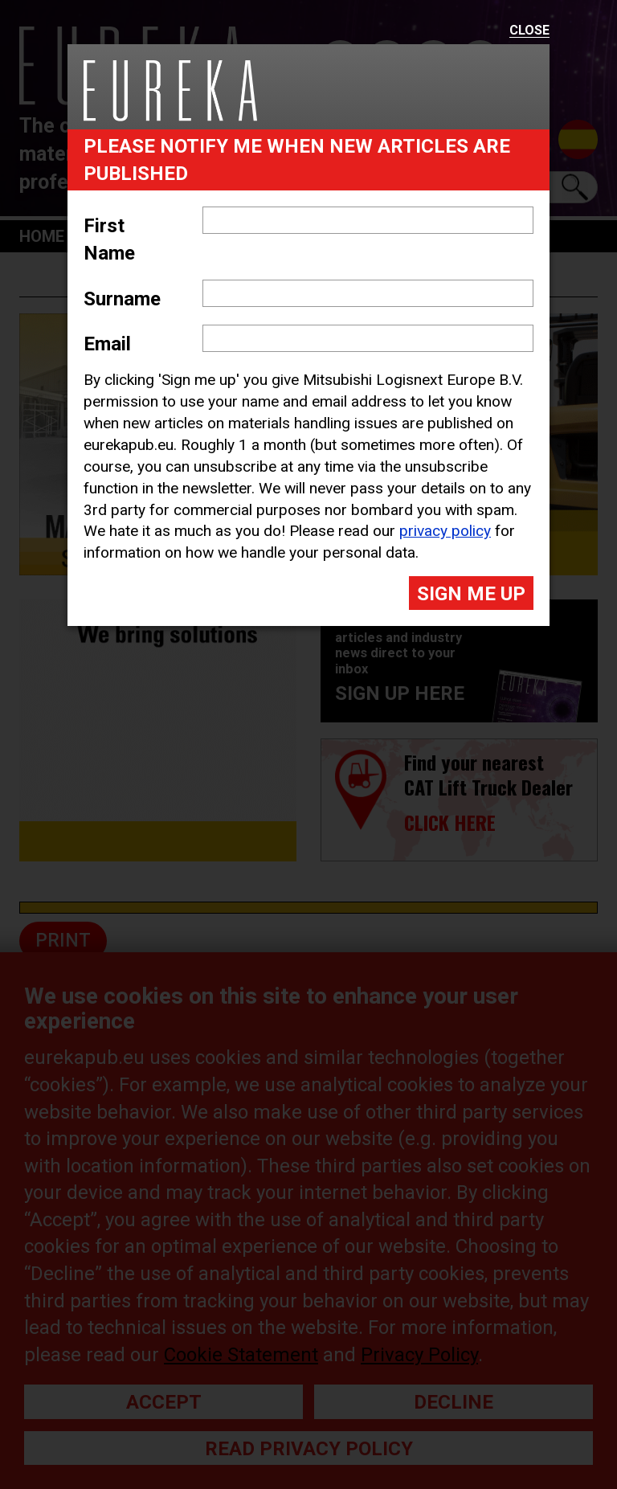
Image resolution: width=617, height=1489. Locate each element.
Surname (122, 299)
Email (107, 344)
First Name (109, 239)
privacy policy (445, 531)
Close (529, 31)
